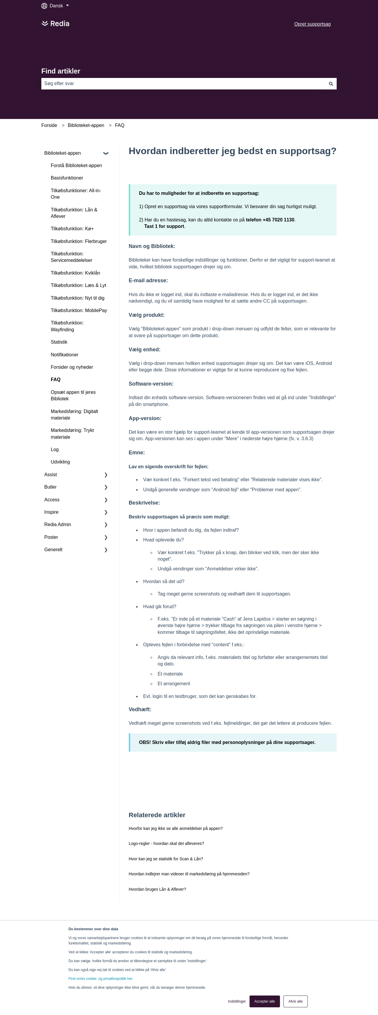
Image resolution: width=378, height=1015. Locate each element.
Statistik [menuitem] (59, 342)
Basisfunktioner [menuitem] (67, 177)
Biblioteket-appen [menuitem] (62, 153)
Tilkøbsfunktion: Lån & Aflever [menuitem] (74, 213)
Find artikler (60, 71)
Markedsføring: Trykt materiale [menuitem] (72, 433)
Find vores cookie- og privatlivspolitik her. (101, 979)
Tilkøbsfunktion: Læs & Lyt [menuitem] (78, 285)
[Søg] (331, 83)
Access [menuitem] (52, 499)
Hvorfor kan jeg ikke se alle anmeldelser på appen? (176, 828)
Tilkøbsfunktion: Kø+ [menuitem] (72, 228)
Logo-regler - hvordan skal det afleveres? (166, 843)
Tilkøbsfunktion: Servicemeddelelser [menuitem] (71, 257)
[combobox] (183, 83)
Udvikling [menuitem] (60, 461)
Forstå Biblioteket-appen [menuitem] (76, 165)
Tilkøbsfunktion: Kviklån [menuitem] (75, 272)
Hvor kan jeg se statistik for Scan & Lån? (166, 858)
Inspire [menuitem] (51, 512)
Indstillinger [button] (237, 1001)
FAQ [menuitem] (56, 379)
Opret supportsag (312, 24)
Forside (49, 125)
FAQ (119, 125)
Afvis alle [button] (296, 1001)
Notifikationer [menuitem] (64, 354)
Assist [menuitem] (50, 474)
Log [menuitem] (55, 449)
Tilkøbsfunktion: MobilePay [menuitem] (79, 310)
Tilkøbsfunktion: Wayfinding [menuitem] (67, 326)
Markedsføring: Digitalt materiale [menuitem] (74, 414)
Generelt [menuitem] (53, 549)
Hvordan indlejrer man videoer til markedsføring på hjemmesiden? (189, 874)
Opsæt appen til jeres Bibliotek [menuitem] (73, 395)
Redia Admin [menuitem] (57, 524)
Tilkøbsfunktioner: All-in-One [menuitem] (76, 194)
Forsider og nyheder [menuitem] (72, 367)
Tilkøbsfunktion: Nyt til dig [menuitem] (78, 298)
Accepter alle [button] (265, 1001)
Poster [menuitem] (51, 537)
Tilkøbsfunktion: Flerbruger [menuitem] (79, 241)
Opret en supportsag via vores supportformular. (194, 206)
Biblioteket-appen (86, 125)
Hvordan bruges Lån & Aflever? (157, 889)
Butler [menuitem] (50, 486)
